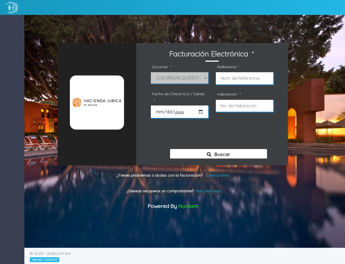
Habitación (241, 94)
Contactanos (229, 175)
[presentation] (226, 135)
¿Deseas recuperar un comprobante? (185, 191)
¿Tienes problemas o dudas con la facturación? (184, 175)
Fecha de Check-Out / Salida (190, 97)
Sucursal (174, 67)
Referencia (240, 67)
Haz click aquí (220, 191)
